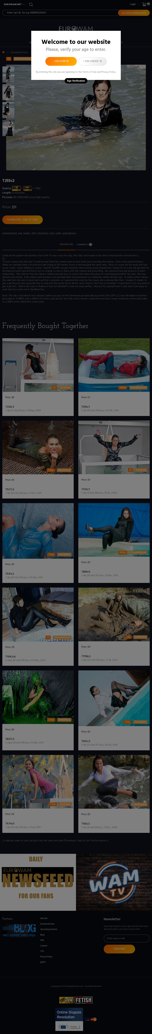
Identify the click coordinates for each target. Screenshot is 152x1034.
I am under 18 (92, 61)
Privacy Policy (108, 72)
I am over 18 (61, 61)
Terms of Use (89, 72)
